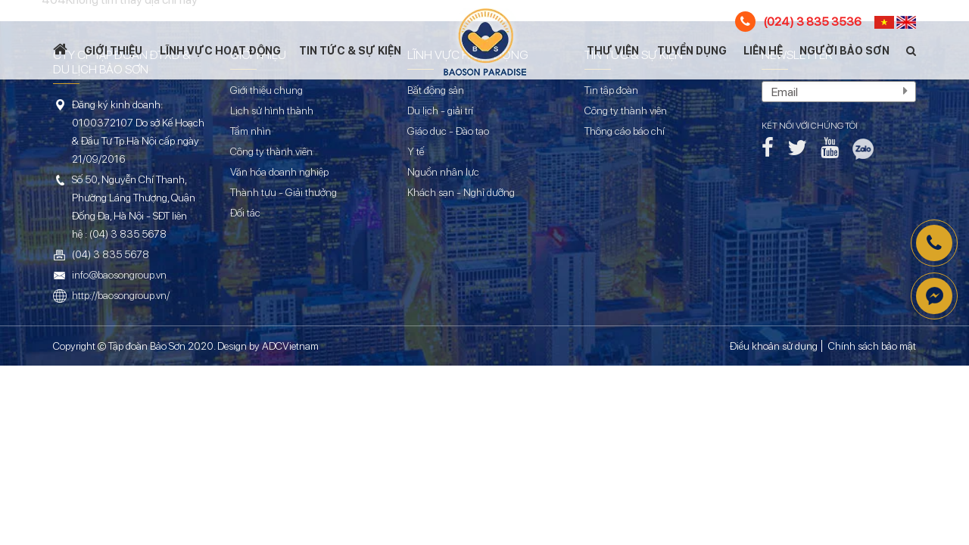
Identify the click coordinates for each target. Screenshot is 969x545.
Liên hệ (763, 51)
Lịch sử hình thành (271, 110)
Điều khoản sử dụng (774, 346)
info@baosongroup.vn (119, 275)
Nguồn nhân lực (443, 172)
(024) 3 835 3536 (798, 21)
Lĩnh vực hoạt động (220, 51)
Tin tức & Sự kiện (350, 51)
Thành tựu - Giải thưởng (283, 192)
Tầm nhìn (250, 131)
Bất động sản (435, 90)
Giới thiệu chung (266, 90)
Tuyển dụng (692, 51)
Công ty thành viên (271, 151)
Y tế (415, 151)
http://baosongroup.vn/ (121, 295)
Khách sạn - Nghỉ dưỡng (461, 192)
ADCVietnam (290, 346)
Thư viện (613, 51)
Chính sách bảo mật (872, 346)
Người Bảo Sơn (844, 51)
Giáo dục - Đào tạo (448, 131)
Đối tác (245, 213)
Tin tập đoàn (611, 90)
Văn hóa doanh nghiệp (279, 172)
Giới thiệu (113, 51)
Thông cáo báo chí (624, 131)
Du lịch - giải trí (440, 110)
